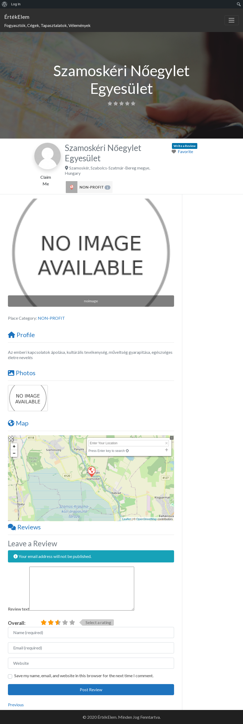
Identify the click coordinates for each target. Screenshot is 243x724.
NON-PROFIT (95, 187)
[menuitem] (4, 4)
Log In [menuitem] (16, 4)
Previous (16, 704)
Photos (21, 373)
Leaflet (126, 519)
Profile (21, 334)
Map (18, 423)
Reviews (24, 527)
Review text (18, 608)
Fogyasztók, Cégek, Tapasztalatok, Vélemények (47, 25)
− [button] (14, 453)
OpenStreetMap (146, 519)
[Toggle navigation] (232, 20)
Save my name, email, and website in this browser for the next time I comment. (83, 675)
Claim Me (45, 180)
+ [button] (14, 446)
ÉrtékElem (16, 16)
